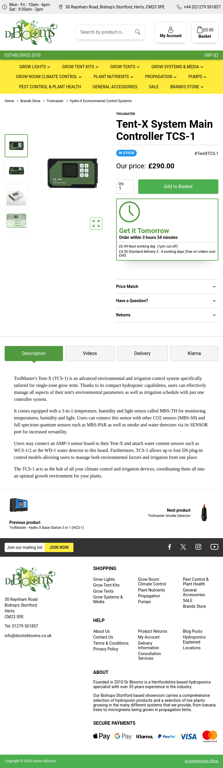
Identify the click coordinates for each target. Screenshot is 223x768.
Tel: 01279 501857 (21, 626)
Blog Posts (192, 631)
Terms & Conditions (111, 643)
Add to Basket (178, 186)
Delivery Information (148, 645)
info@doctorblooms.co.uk (28, 635)
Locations (192, 648)
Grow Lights (32, 66)
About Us (101, 631)
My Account (148, 637)
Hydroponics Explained (194, 639)
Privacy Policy (105, 649)
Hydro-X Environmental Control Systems (99, 101)
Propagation (158, 76)
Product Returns (152, 631)
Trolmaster (53, 101)
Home (9, 101)
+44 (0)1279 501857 (202, 7)
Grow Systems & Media (175, 66)
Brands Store (184, 86)
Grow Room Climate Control (47, 76)
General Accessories (115, 86)
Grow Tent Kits (78, 66)
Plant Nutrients (111, 76)
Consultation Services (149, 656)
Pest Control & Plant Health (50, 86)
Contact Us (103, 637)
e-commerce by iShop (201, 761)
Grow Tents (122, 66)
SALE (154, 86)
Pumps (195, 76)
